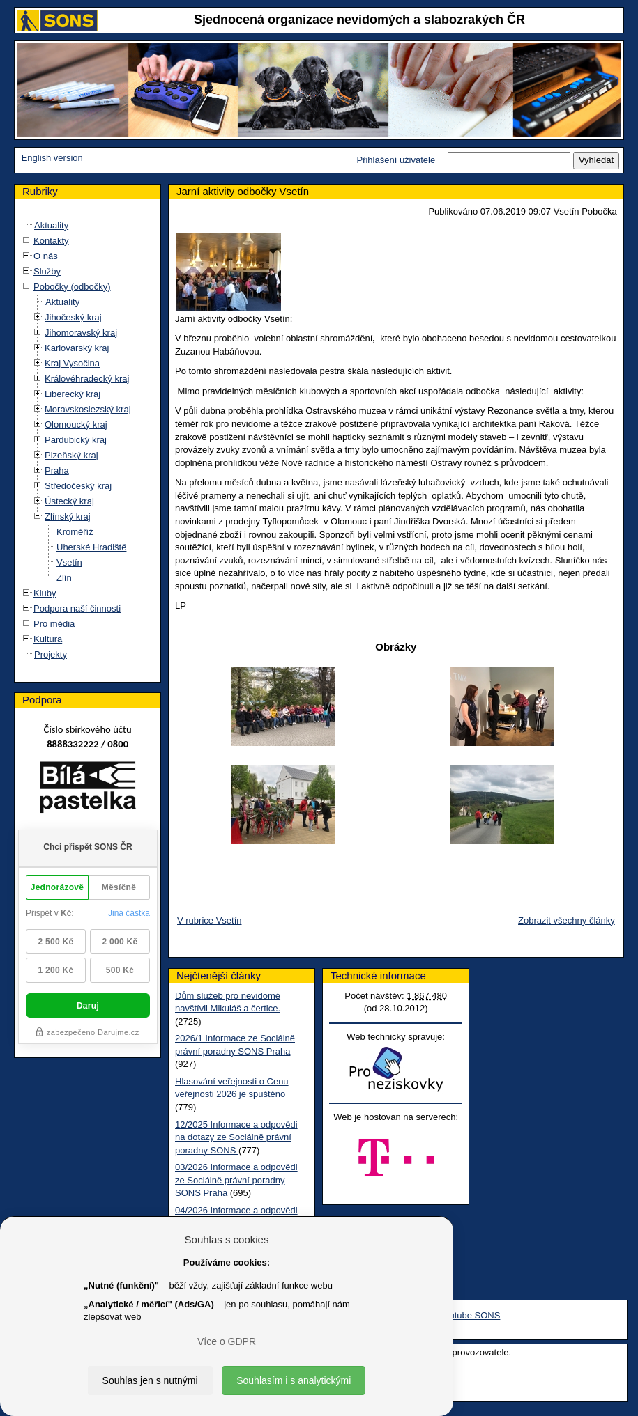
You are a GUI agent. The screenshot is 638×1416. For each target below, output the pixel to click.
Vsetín (69, 562)
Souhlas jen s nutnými (150, 1380)
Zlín (64, 578)
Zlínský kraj (68, 516)
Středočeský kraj (78, 486)
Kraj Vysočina (72, 363)
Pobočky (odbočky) (72, 286)
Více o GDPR (226, 1341)
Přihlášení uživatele (395, 160)
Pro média (54, 623)
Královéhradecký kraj (87, 378)
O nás (45, 256)
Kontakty (51, 240)
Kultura (47, 639)
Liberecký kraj (72, 394)
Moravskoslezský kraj (88, 409)
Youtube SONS (470, 1315)
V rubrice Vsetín (209, 920)
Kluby (44, 593)
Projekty (50, 654)
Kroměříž (74, 532)
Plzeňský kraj (71, 455)
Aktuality (51, 225)
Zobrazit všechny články (566, 920)
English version (52, 158)
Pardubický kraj (76, 440)
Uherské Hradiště (91, 547)
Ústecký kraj (69, 501)
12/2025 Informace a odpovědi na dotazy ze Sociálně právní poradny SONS (236, 1137)
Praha (57, 470)
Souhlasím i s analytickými (293, 1380)
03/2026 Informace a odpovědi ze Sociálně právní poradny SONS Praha (236, 1180)
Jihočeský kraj (73, 317)
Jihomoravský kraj (81, 332)
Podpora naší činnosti (77, 608)
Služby (47, 271)
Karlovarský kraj (77, 348)
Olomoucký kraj (76, 424)
